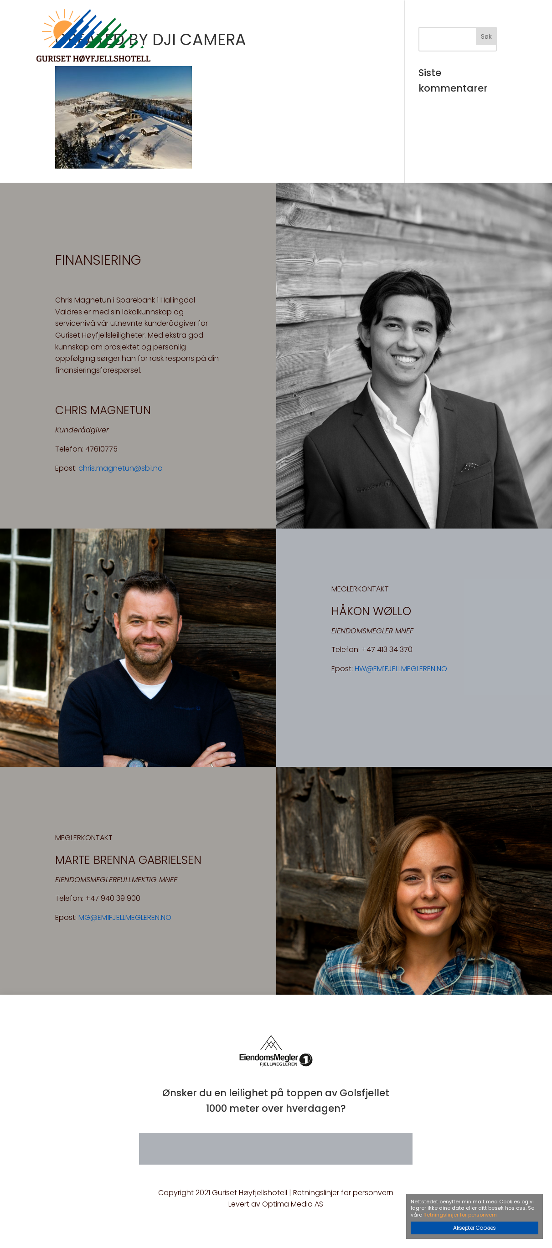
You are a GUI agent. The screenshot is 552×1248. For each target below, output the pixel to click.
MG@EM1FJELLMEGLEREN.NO (124, 917)
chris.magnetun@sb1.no (120, 468)
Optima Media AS (292, 1204)
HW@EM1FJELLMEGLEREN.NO (401, 668)
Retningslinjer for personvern (343, 1192)
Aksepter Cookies (474, 1228)
